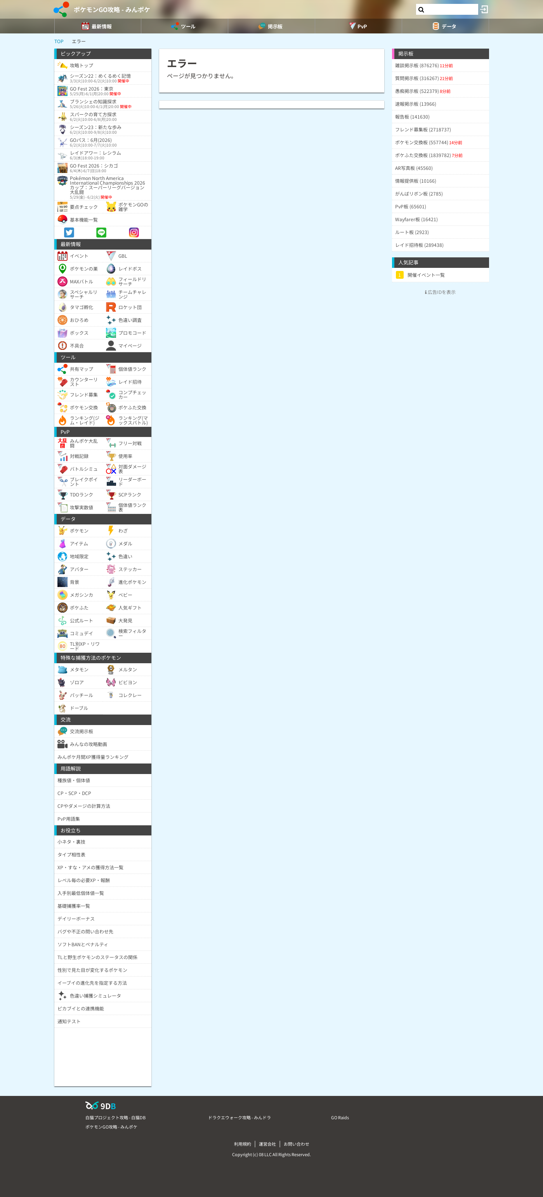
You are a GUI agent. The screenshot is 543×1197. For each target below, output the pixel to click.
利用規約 (242, 1144)
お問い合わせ (296, 1144)
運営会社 (267, 1144)
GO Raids (340, 1117)
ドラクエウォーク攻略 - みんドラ (239, 1117)
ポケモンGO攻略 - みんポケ (112, 9)
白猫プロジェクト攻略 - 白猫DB (115, 1117)
